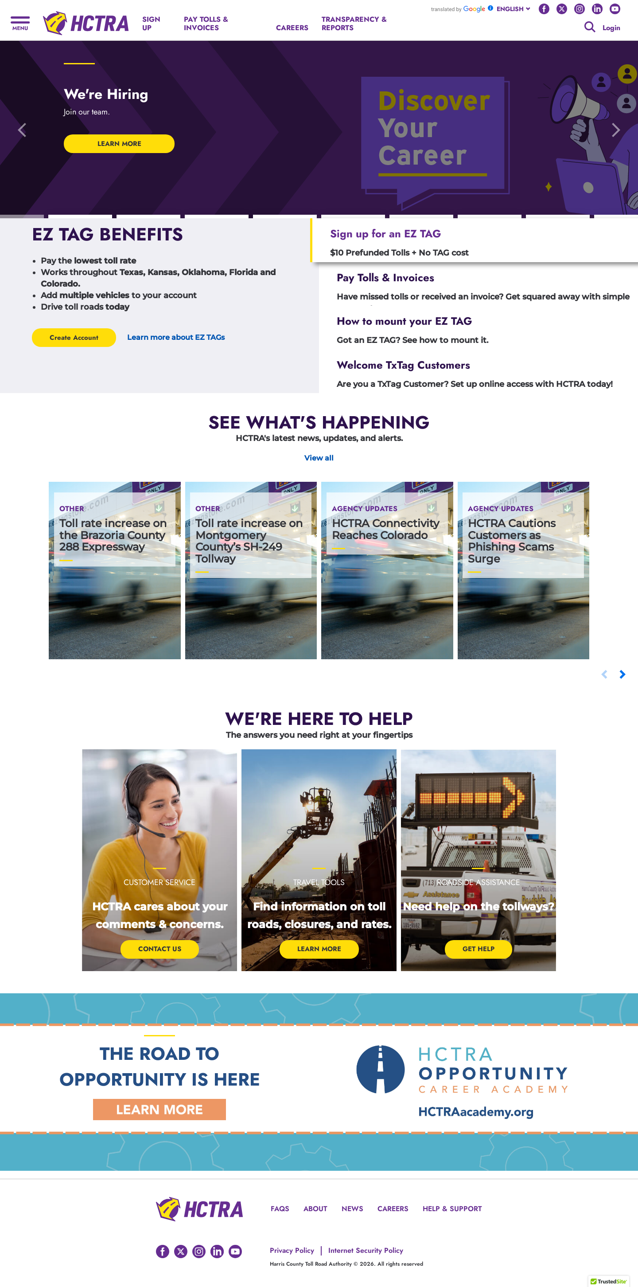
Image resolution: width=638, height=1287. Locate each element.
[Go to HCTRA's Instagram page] (579, 9)
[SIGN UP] (156, 24)
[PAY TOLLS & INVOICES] (223, 24)
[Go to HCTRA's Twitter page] (561, 9)
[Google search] (589, 26)
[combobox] (514, 9)
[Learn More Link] (159, 1109)
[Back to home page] (85, 20)
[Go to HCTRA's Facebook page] (544, 9)
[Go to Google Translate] (458, 9)
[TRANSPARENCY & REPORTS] (369, 24)
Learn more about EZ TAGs (176, 337)
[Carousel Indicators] (80, 217)
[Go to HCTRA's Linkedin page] (597, 9)
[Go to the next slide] (616, 129)
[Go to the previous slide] (22, 129)
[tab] (474, 240)
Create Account (74, 337)
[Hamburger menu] (20, 22)
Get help (478, 949)
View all (319, 458)
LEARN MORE (119, 144)
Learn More (319, 949)
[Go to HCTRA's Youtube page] (615, 9)
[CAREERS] (292, 28)
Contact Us (159, 949)
